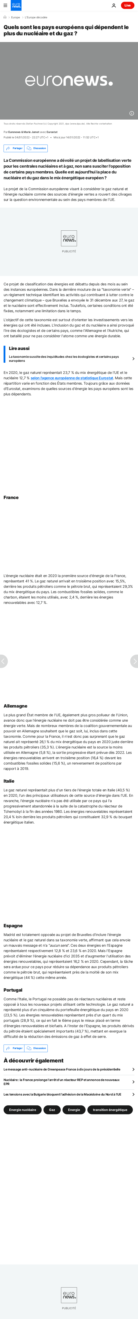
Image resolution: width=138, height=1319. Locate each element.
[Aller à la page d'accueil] (16, 5)
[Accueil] (5, 17)
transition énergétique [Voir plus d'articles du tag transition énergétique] (110, 1109)
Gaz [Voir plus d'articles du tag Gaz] (52, 1109)
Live (128, 5)
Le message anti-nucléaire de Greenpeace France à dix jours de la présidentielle (62, 1069)
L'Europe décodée (36, 17)
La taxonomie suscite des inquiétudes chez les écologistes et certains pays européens (64, 358)
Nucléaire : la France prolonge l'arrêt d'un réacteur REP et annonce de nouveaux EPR (62, 1082)
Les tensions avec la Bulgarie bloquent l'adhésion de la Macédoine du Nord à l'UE (62, 1094)
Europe (15, 17)
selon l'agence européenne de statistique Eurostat (72, 378)
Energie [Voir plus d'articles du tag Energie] (74, 1109)
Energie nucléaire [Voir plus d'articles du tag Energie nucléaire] (22, 1109)
